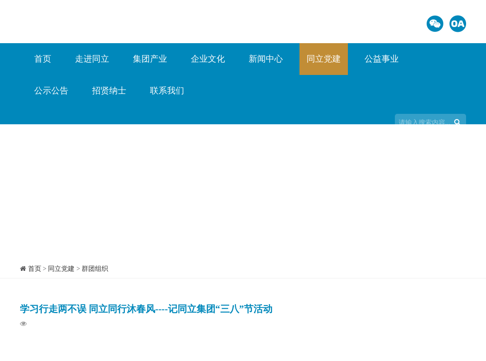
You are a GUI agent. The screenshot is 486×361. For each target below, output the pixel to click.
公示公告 (51, 90)
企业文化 (208, 59)
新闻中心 (266, 59)
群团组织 (95, 268)
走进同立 (92, 59)
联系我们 (167, 90)
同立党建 (324, 59)
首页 (42, 59)
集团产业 (150, 59)
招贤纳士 (109, 90)
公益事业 (381, 59)
